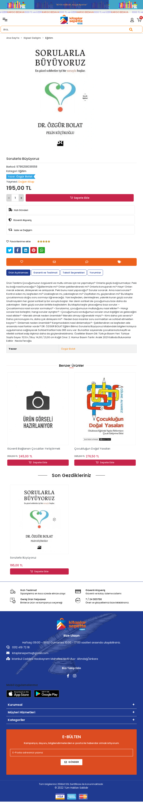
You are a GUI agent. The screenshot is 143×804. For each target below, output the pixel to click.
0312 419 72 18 (18, 647)
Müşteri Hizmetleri (21, 712)
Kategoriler (16, 720)
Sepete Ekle (79, 198)
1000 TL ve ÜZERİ (36, 12)
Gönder (71, 762)
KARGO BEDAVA (18, 12)
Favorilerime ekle (18, 241)
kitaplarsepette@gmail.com (27, 653)
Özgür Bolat (68, 349)
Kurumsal (15, 705)
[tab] (18, 273)
